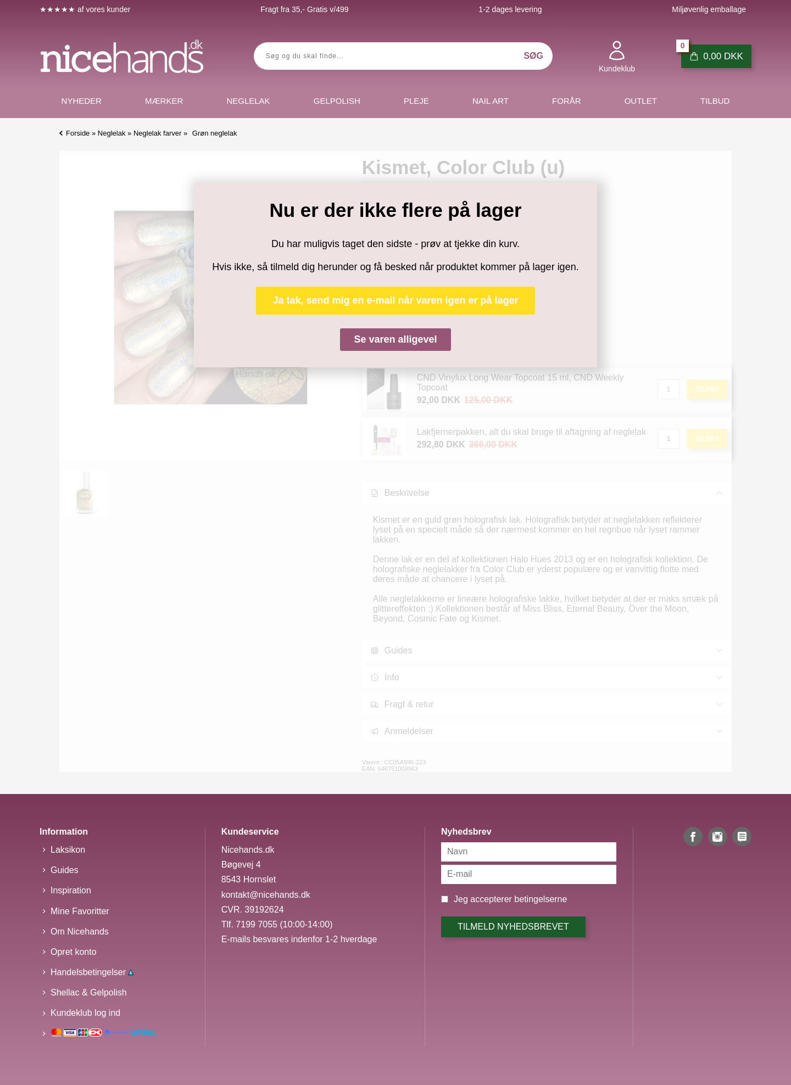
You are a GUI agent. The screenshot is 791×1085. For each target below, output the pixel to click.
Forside (78, 133)
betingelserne (540, 899)
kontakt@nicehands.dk (265, 894)
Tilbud (714, 100)
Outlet (641, 100)
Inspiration (71, 890)
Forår (566, 100)
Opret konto (74, 952)
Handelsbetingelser (92, 972)
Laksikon (68, 849)
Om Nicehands (80, 931)
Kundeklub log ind (85, 1012)
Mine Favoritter (80, 911)
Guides (65, 870)
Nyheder (82, 100)
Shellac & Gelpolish (89, 992)
